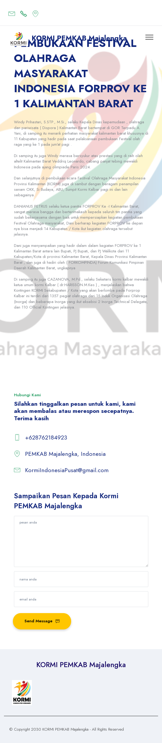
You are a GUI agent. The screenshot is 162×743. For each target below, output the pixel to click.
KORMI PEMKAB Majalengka (79, 38)
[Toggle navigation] (149, 37)
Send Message (42, 621)
